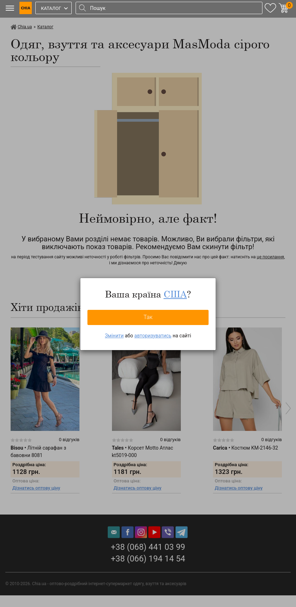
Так (148, 317)
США (175, 294)
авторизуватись (152, 335)
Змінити (114, 335)
